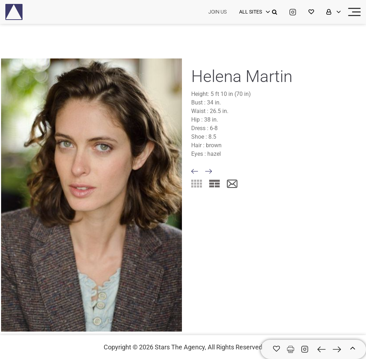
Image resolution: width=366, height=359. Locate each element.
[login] (253, 12)
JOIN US (217, 12)
